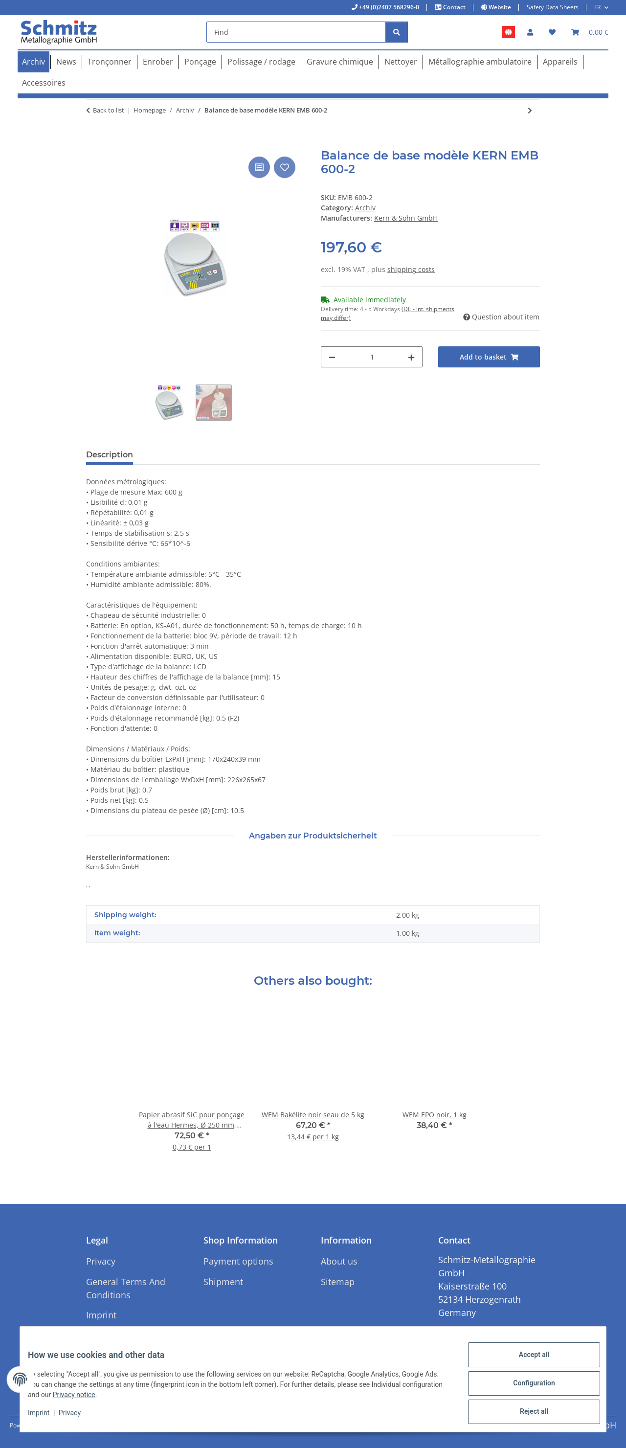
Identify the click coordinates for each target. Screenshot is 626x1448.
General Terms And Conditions (125, 1288)
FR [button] (597, 7)
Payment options (238, 1261)
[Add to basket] (94, 143)
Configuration (526, 1388)
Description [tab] (109, 454)
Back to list (108, 110)
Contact (454, 7)
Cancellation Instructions (111, 1342)
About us (339, 1261)
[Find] (296, 32)
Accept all (526, 1362)
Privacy (78, 1418)
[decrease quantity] (332, 357)
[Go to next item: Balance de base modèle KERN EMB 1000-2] (530, 110)
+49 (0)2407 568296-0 (388, 7)
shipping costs (411, 269)
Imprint (46, 1418)
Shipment (223, 1282)
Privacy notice (123, 1399)
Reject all (526, 1413)
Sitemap (338, 1282)
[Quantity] (371, 357)
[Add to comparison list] (259, 167)
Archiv (365, 207)
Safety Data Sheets (553, 7)
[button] (530, 32)
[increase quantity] (411, 357)
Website (499, 7)
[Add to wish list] (284, 167)
